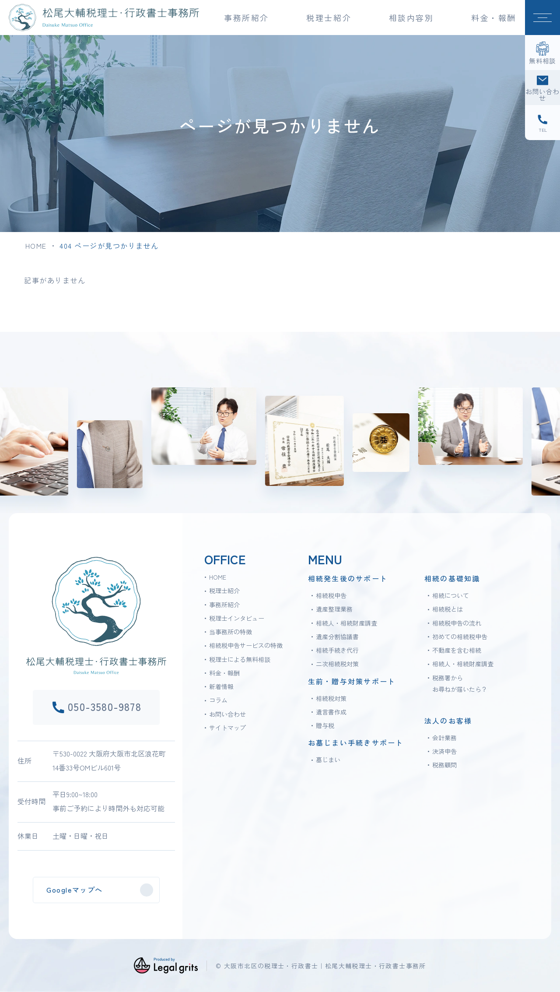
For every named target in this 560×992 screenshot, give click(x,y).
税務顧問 (444, 764)
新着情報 (221, 686)
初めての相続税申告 (459, 636)
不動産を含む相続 (456, 650)
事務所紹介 (224, 604)
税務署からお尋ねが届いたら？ (459, 683)
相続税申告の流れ (456, 623)
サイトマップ (227, 727)
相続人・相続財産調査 (346, 623)
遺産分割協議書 (337, 636)
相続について (450, 595)
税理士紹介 (224, 590)
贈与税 (325, 725)
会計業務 (444, 737)
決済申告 (444, 751)
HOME (36, 245)
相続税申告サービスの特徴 (246, 645)
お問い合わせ (227, 714)
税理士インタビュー (236, 618)
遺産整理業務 (334, 609)
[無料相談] (542, 52)
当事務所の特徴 (230, 631)
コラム (218, 700)
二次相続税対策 (337, 663)
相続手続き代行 (337, 650)
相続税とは (447, 609)
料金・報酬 (493, 17)
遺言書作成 (331, 711)
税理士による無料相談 (239, 659)
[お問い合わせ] (542, 87)
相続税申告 (331, 595)
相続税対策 (331, 698)
